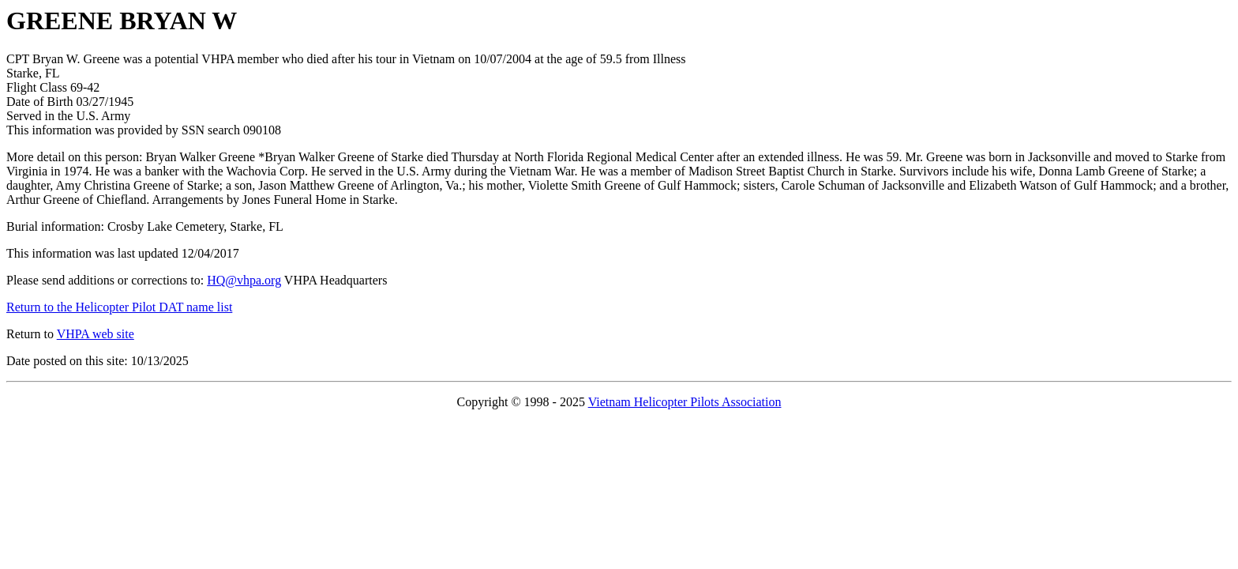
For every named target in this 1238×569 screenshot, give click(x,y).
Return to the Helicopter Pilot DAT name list (119, 307)
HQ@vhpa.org (244, 280)
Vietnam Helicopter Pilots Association (685, 402)
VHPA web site (95, 334)
